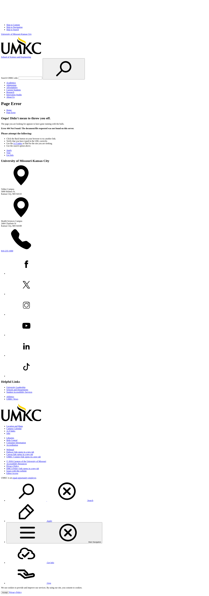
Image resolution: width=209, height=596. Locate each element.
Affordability (12, 87)
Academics (11, 83)
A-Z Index (17, 143)
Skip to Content (13, 25)
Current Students (13, 90)
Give (28, 583)
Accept (5, 592)
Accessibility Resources (16, 464)
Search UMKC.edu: (9, 78)
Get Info (10, 155)
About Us (10, 97)
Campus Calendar (14, 428)
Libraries (10, 438)
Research (10, 92)
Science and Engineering (16, 57)
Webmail (10, 449)
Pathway (20, 452)
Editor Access (12, 473)
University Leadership (15, 387)
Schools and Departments (17, 390)
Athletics (10, 397)
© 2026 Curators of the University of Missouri (26, 461)
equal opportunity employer (24, 478)
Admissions (11, 85)
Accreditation (12, 445)
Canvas (19, 454)
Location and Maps (14, 426)
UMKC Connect (23, 457)
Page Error (11, 112)
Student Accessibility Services (19, 392)
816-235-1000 (7, 251)
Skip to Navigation (14, 27)
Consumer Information (16, 443)
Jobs (8, 433)
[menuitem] (107, 491)
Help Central (11, 440)
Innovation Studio (14, 95)
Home (9, 110)
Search (49, 500)
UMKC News (12, 399)
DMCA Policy (22, 468)
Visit (8, 153)
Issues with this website (16, 471)
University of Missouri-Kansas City (16, 34)
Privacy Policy (12, 466)
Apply (9, 150)
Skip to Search (12, 29)
